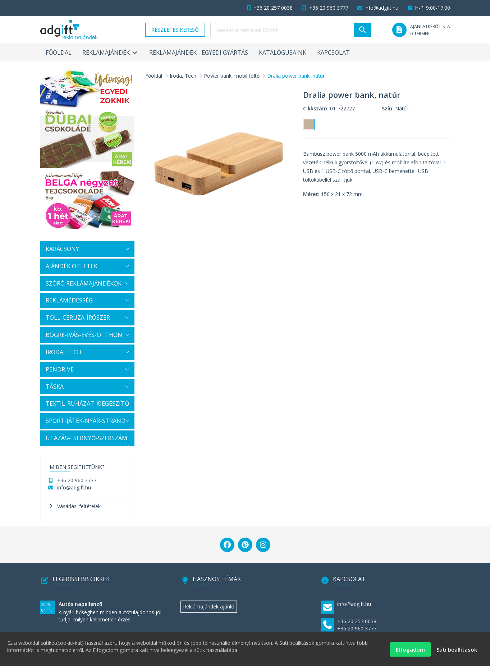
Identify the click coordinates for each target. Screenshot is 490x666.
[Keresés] (362, 30)
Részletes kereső (175, 29)
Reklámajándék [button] (110, 52)
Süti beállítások (456, 652)
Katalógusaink (282, 52)
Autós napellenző (80, 604)
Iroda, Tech (183, 75)
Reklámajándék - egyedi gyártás (198, 52)
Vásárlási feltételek (79, 506)
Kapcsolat (333, 52)
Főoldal (59, 52)
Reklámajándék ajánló (208, 606)
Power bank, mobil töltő (232, 75)
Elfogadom (410, 652)
